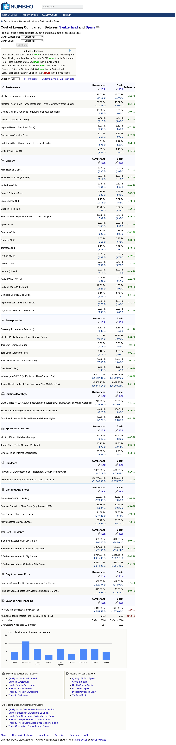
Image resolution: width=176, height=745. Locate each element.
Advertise (59, 735)
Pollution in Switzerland (20, 688)
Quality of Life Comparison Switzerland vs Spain (32, 709)
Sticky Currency (31, 79)
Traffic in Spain (79, 695)
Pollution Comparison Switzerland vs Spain (30, 719)
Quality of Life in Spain (83, 678)
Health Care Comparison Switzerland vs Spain (31, 716)
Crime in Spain (79, 682)
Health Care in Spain (82, 685)
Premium (66, 15)
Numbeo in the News (22, 735)
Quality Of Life (49, 15)
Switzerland (68, 27)
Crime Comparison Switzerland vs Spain (28, 713)
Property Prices (30, 15)
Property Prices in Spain (84, 692)
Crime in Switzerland (19, 682)
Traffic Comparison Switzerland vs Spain (29, 726)
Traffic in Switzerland (19, 695)
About (4, 735)
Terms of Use (80, 740)
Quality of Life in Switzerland (23, 678)
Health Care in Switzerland (22, 685)
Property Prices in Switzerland (23, 692)
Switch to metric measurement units (58, 79)
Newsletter (44, 735)
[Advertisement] (154, 37)
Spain (90, 27)
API (86, 735)
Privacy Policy (99, 740)
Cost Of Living (9, 15)
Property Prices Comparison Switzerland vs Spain (33, 723)
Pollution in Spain (81, 688)
